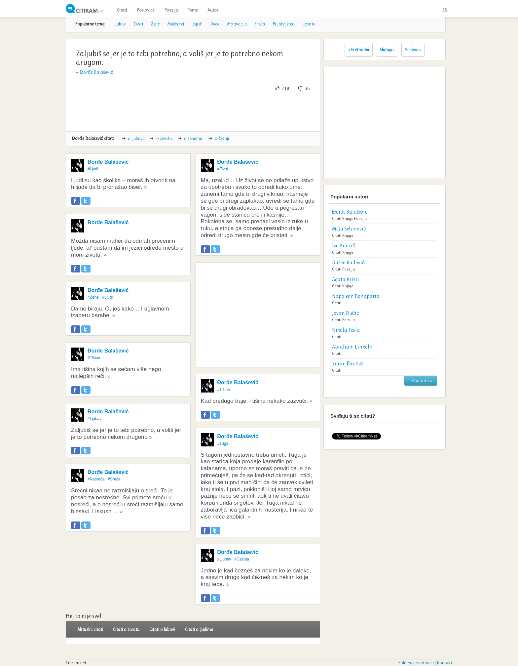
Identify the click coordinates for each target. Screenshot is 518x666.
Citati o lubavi (162, 629)
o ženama (193, 138)
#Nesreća (96, 479)
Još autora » (420, 380)
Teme (193, 10)
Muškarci (175, 23)
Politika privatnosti (416, 662)
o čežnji (222, 138)
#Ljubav (94, 418)
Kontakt (444, 662)
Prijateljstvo (284, 23)
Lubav (120, 23)
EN (444, 10)
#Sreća (114, 479)
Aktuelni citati (90, 629)
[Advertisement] (193, 111)
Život (138, 23)
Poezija (171, 10)
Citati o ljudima (199, 629)
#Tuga (223, 443)
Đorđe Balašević (96, 72)
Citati (122, 10)
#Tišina (94, 357)
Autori (213, 10)
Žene (155, 23)
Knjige (347, 218)
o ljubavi (136, 138)
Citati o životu (126, 629)
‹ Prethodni (358, 49)
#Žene (93, 297)
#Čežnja (242, 559)
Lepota (308, 23)
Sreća (259, 23)
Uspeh (197, 23)
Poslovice (145, 10)
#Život (222, 169)
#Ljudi (93, 169)
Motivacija (237, 23)
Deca (214, 23)
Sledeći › (413, 49)
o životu (164, 138)
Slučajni (387, 49)
